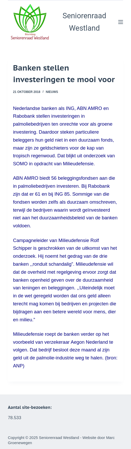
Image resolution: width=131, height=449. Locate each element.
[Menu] (120, 22)
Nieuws (52, 92)
